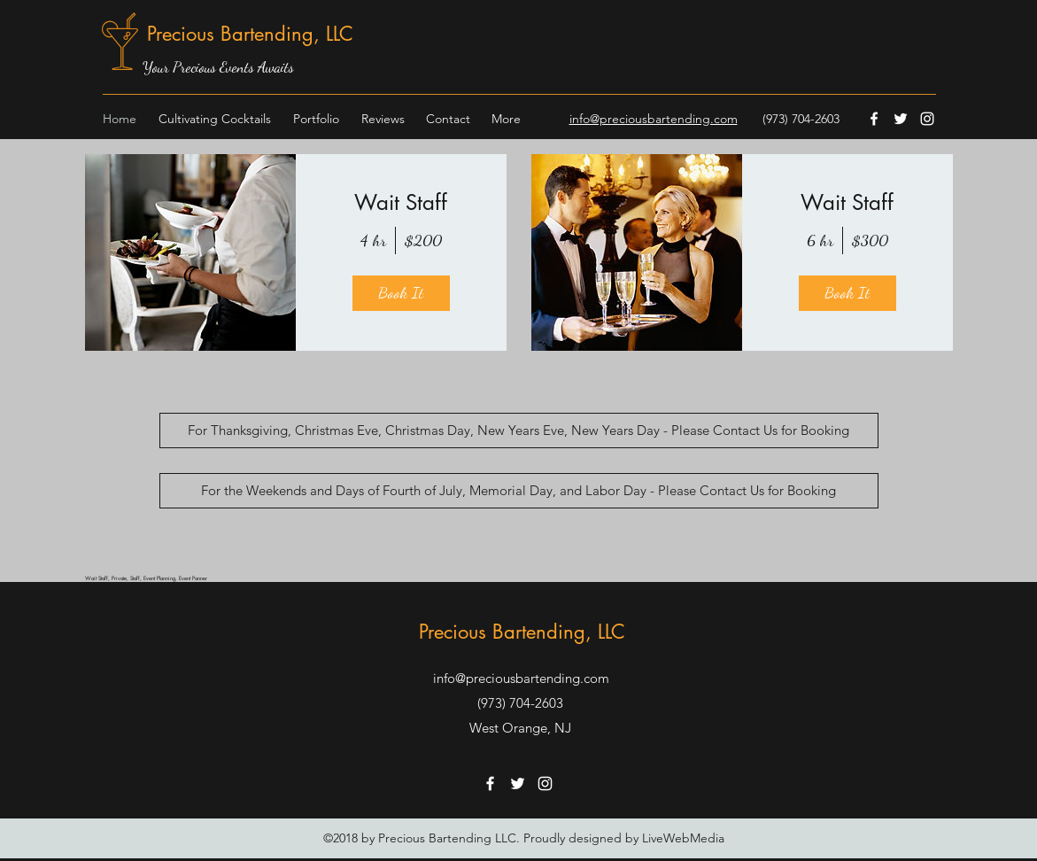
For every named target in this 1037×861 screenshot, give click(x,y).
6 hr (820, 240)
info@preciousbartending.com (521, 678)
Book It (400, 292)
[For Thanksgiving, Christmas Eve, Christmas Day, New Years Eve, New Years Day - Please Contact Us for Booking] (518, 430)
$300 (870, 240)
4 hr (373, 240)
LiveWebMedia (683, 838)
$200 (423, 240)
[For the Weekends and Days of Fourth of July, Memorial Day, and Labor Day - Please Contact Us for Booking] (518, 490)
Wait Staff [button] (400, 203)
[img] (190, 252)
